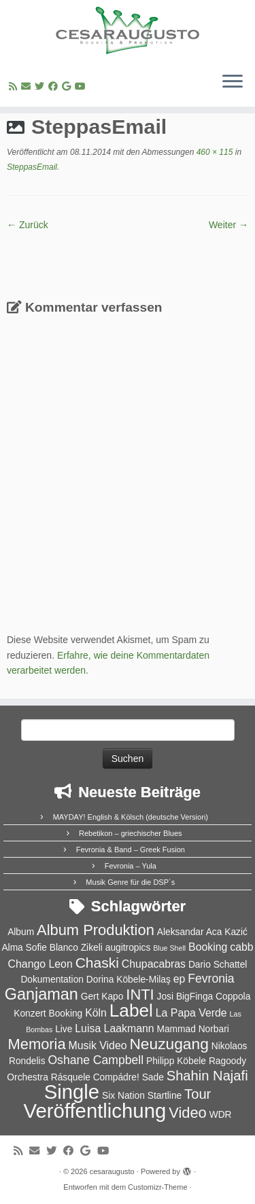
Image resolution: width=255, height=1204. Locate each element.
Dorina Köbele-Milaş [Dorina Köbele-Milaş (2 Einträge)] (128, 979)
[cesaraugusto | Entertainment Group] (127, 30)
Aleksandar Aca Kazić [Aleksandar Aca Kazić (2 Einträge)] (202, 932)
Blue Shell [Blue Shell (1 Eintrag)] (169, 948)
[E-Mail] (28, 86)
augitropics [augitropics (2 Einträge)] (128, 948)
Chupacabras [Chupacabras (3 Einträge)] (154, 964)
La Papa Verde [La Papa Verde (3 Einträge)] (191, 1013)
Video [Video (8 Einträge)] (188, 1112)
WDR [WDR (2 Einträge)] (220, 1115)
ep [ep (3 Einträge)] (179, 979)
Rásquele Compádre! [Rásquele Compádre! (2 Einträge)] (95, 1077)
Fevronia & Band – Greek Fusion (130, 849)
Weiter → (228, 224)
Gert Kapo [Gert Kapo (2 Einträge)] (102, 996)
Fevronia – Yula (130, 866)
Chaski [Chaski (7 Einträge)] (97, 962)
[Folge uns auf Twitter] (41, 86)
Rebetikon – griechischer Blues (130, 833)
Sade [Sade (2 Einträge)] (153, 1077)
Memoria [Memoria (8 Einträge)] (36, 1044)
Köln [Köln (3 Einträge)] (96, 1013)
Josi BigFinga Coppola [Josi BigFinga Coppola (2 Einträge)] (204, 996)
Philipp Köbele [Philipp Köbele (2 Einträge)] (176, 1061)
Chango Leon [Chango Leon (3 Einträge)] (40, 964)
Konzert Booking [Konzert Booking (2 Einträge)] (48, 1013)
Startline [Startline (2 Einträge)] (165, 1096)
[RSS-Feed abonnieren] (15, 86)
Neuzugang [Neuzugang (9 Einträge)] (168, 1044)
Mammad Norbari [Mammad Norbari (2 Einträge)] (192, 1029)
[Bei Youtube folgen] (82, 86)
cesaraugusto (112, 1171)
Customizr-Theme (157, 1187)
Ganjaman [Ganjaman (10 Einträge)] (41, 994)
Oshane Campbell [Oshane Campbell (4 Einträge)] (95, 1060)
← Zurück (27, 224)
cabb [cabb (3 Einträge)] (241, 947)
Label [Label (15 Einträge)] (131, 1010)
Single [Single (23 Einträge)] (72, 1091)
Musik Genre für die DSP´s (130, 882)
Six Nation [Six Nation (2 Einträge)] (123, 1096)
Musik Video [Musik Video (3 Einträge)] (98, 1045)
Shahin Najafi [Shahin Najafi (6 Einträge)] (207, 1075)
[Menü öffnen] (232, 82)
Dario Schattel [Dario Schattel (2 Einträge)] (217, 965)
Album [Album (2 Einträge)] (20, 932)
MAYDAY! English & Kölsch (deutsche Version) (130, 817)
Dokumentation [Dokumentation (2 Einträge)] (52, 979)
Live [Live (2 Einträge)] (63, 1029)
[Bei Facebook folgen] (55, 86)
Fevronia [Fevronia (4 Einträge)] (211, 978)
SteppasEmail (32, 167)
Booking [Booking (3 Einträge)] (207, 947)
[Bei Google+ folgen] (68, 86)
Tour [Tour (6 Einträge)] (197, 1094)
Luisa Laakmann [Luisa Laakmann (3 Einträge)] (114, 1028)
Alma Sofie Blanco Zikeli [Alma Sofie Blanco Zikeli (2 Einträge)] (51, 948)
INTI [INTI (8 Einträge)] (140, 994)
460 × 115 (213, 152)
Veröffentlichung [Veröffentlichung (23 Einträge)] (94, 1110)
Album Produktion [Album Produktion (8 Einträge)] (95, 930)
